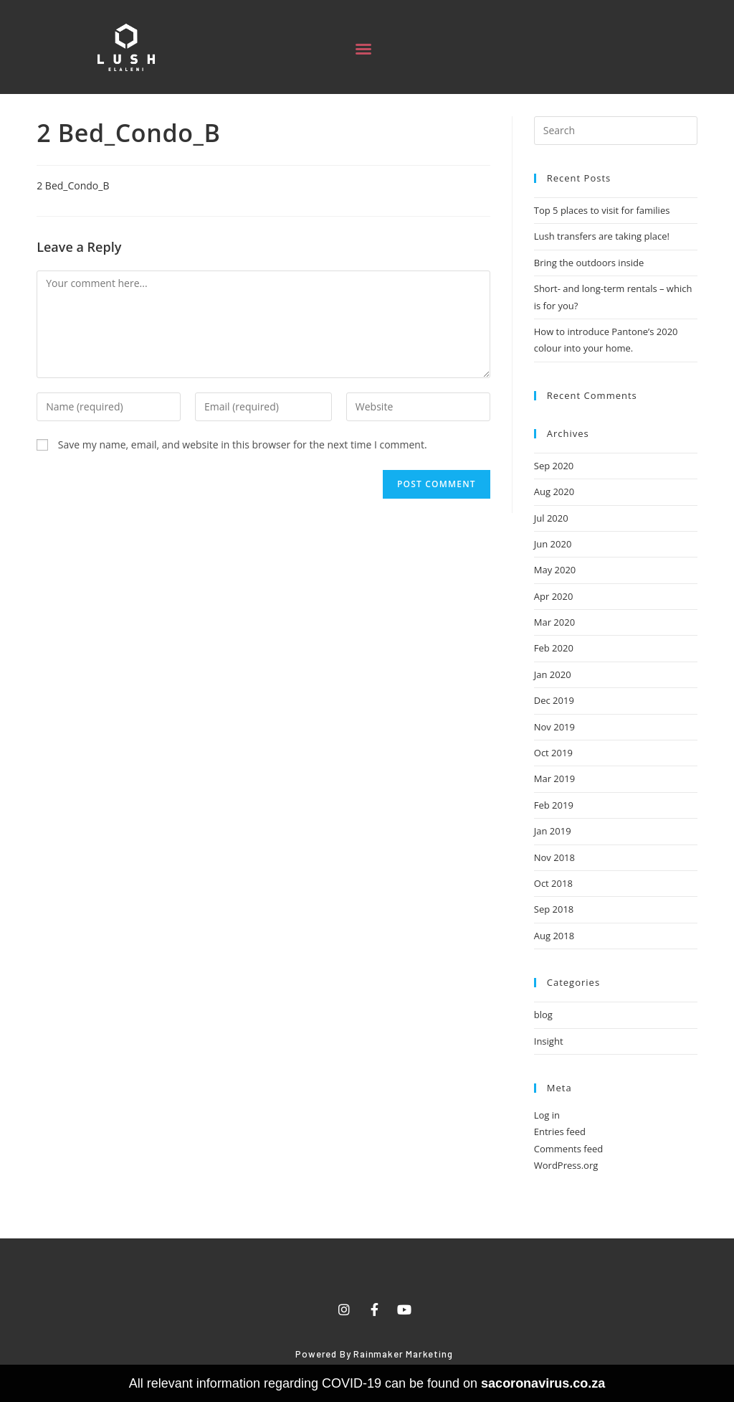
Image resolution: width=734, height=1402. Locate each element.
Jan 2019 (552, 830)
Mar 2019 (554, 778)
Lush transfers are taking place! (601, 236)
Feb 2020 (553, 647)
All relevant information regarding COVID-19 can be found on (367, 1383)
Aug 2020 (554, 491)
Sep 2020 (554, 465)
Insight (548, 1041)
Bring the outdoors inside (589, 262)
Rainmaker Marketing (402, 1354)
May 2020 (555, 569)
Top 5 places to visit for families (602, 210)
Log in (547, 1115)
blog (543, 1014)
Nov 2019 (554, 726)
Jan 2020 (552, 674)
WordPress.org (566, 1165)
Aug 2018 (554, 935)
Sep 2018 (554, 909)
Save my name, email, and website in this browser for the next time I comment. (242, 444)
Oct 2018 (553, 883)
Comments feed (568, 1148)
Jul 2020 (551, 518)
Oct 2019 (553, 752)
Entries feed (560, 1131)
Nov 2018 (554, 857)
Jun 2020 (553, 543)
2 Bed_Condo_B (73, 185)
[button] (363, 49)
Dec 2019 (554, 700)
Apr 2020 (553, 596)
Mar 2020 (554, 622)
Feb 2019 (553, 805)
